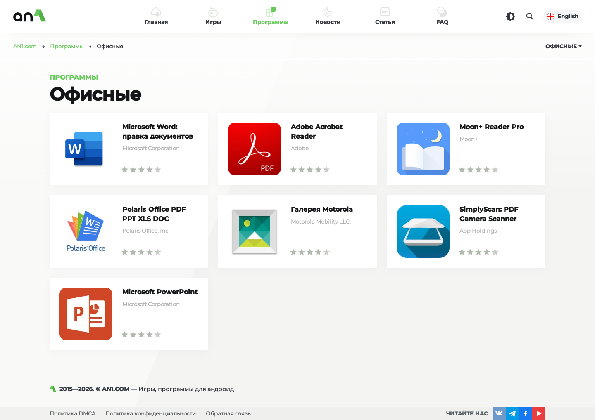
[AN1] (55, 389)
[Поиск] (530, 16)
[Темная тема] (510, 16)
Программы (74, 77)
